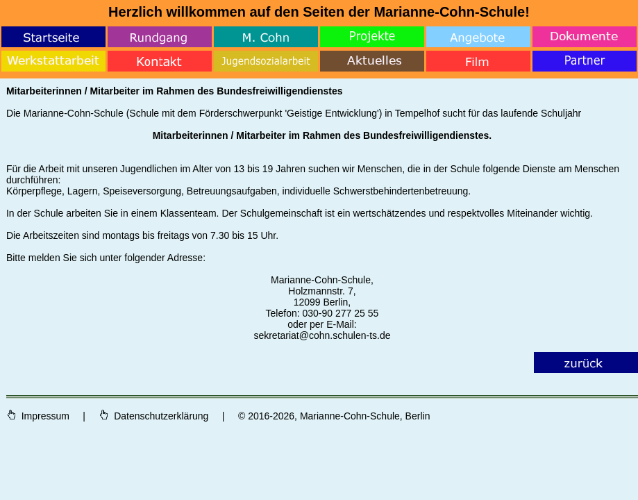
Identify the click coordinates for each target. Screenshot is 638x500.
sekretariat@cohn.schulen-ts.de (321, 335)
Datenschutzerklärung (153, 416)
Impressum (39, 416)
